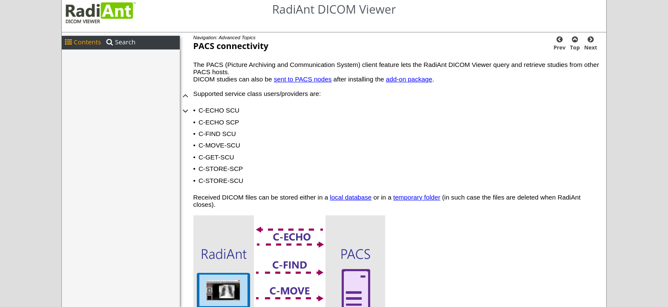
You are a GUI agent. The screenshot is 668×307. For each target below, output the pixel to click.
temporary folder (417, 197)
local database (350, 197)
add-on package (409, 79)
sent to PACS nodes (303, 79)
